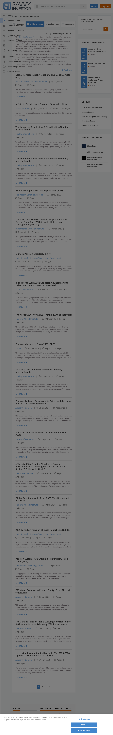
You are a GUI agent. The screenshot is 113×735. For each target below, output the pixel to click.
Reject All (84, 725)
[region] (56, 724)
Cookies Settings (84, 719)
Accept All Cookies (84, 730)
